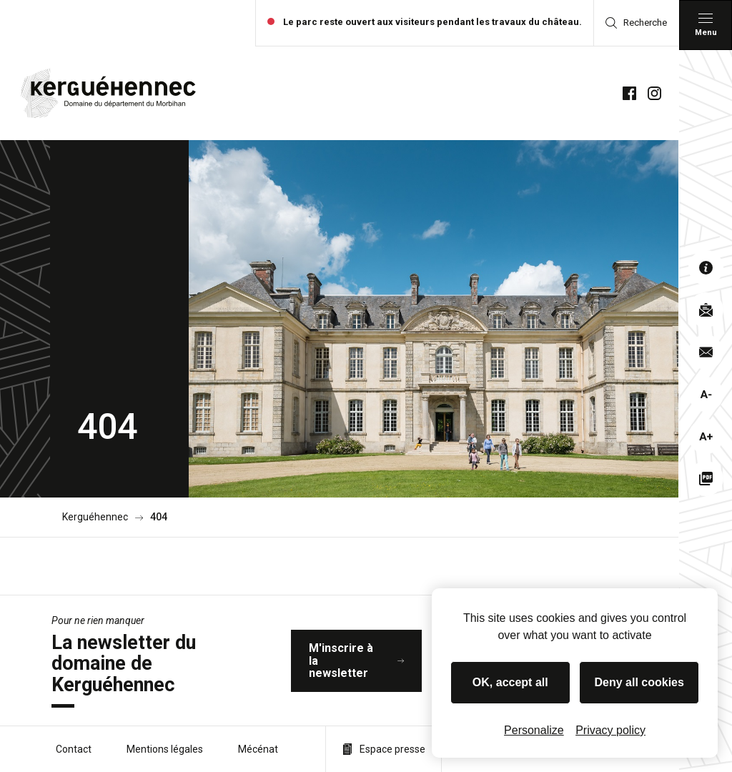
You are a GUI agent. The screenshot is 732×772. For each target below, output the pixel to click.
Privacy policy (610, 730)
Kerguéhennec (95, 517)
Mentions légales (165, 749)
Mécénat (258, 749)
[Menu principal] (705, 25)
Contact (74, 749)
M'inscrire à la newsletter (356, 660)
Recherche (636, 23)
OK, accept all (510, 682)
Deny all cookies (639, 682)
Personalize (534, 730)
